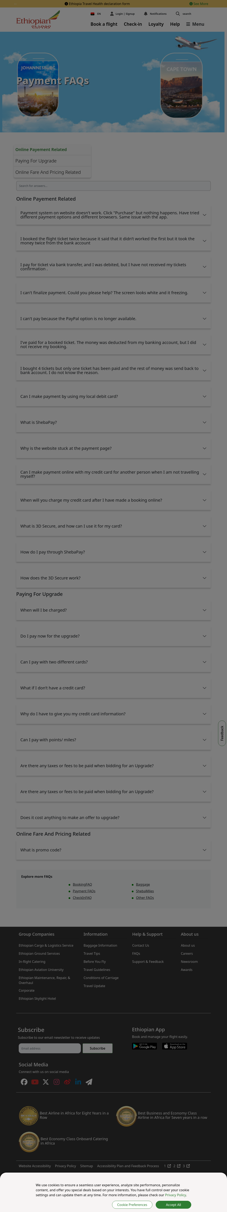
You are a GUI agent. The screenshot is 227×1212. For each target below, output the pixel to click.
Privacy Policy (175, 1195)
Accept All (173, 1204)
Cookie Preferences (132, 1204)
